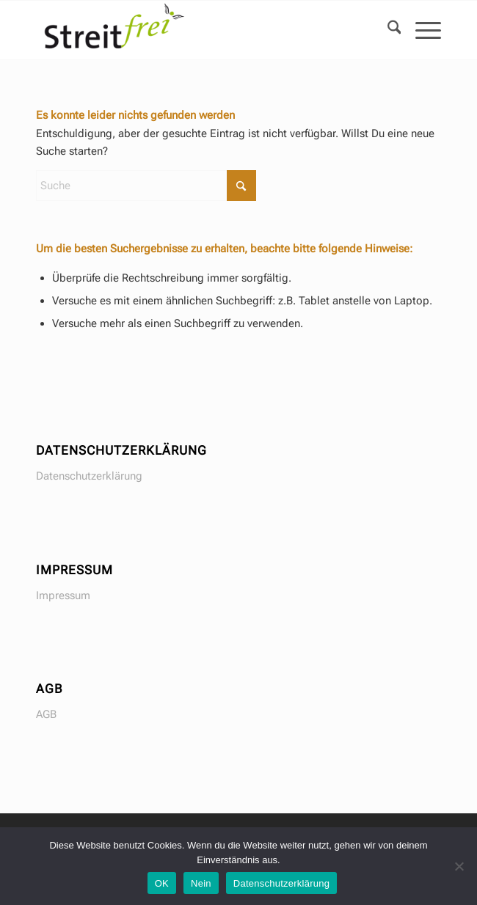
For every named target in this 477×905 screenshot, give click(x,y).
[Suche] (387, 30)
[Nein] (458, 866)
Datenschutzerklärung (89, 476)
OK (162, 883)
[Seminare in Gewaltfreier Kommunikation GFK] (198, 30)
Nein (201, 883)
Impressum (63, 595)
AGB (46, 714)
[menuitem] (387, 30)
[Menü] (421, 30)
